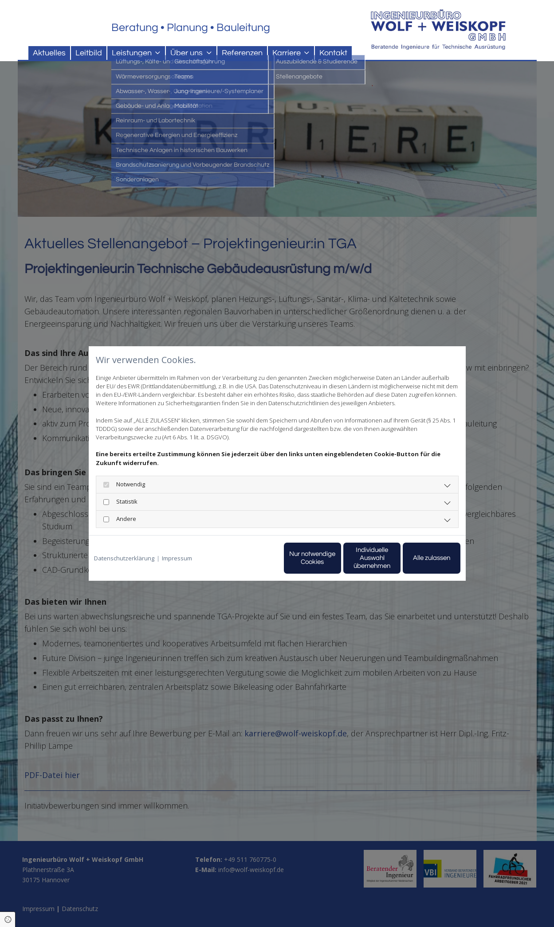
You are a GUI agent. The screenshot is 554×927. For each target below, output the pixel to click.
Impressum (177, 558)
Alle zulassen (419, 558)
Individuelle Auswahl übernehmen (335, 558)
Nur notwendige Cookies (250, 558)
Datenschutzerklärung (124, 558)
